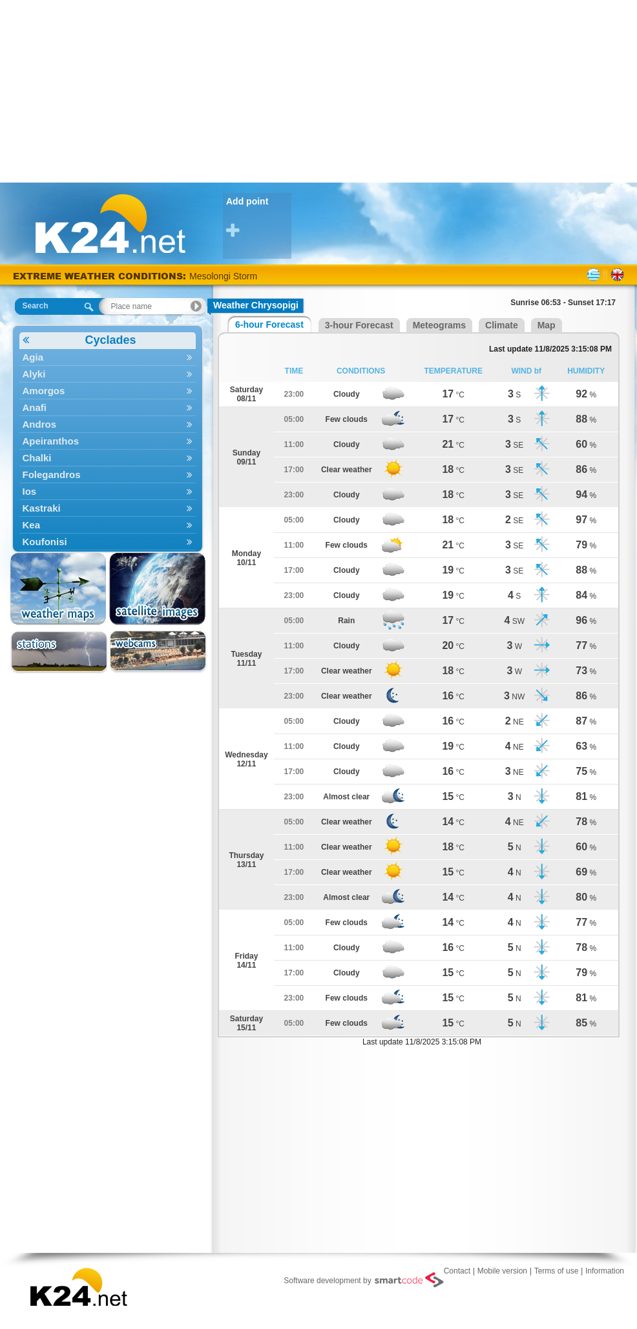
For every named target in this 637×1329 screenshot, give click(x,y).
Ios (108, 491)
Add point (258, 217)
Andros (108, 424)
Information (604, 1270)
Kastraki (108, 508)
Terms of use (556, 1270)
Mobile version (502, 1270)
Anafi (108, 407)
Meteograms (439, 325)
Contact (457, 1270)
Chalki (108, 458)
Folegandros (108, 474)
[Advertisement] (319, 90)
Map (547, 325)
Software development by (363, 1280)
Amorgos (108, 391)
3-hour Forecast (359, 325)
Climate (501, 325)
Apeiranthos (108, 441)
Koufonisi (108, 542)
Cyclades (79, 340)
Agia (108, 357)
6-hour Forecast (269, 324)
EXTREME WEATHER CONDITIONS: (101, 276)
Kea (108, 525)
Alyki (108, 374)
